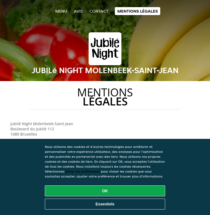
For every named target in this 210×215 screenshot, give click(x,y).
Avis (78, 11)
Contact (98, 11)
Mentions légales (137, 11)
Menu (61, 11)
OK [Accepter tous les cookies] (105, 191)
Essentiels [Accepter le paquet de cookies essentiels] (104, 204)
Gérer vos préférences (82, 171)
